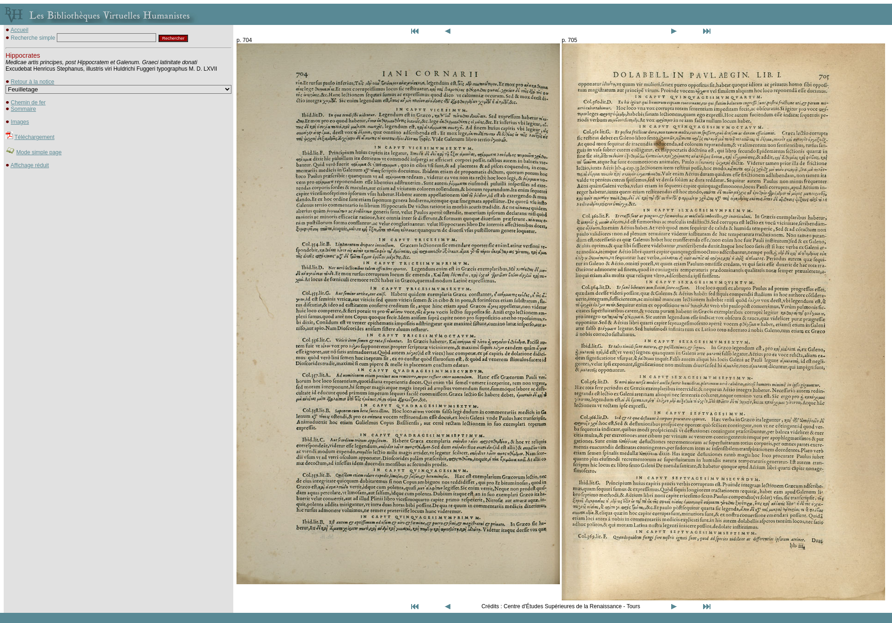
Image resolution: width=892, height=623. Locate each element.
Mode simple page (38, 152)
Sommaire (23, 109)
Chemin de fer (28, 102)
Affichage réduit (30, 165)
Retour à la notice (32, 82)
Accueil (20, 30)
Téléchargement (34, 137)
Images (20, 122)
